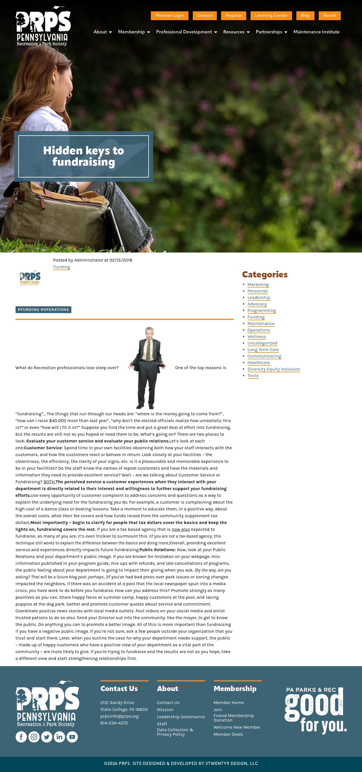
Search (330, 16)
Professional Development (184, 32)
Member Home (229, 702)
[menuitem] (101, 32)
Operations (259, 330)
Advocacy (257, 304)
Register (234, 16)
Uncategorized (262, 343)
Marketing (258, 284)
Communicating (264, 356)
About (100, 32)
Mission (165, 709)
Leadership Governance (181, 717)
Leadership (259, 297)
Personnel (258, 291)
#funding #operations (43, 309)
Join (218, 709)
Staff (162, 724)
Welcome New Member (237, 727)
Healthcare (259, 362)
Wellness (257, 336)
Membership (131, 32)
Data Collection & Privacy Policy (175, 732)
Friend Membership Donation (234, 717)
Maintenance (261, 323)
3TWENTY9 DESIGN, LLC (231, 764)
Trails (253, 375)
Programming (262, 310)
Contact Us (168, 702)
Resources (234, 32)
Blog (305, 16)
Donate (204, 16)
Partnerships (269, 32)
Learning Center (271, 16)
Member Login (169, 16)
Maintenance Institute (317, 32)
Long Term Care (263, 349)
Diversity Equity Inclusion (274, 369)
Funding (61, 267)
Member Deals (228, 734)
